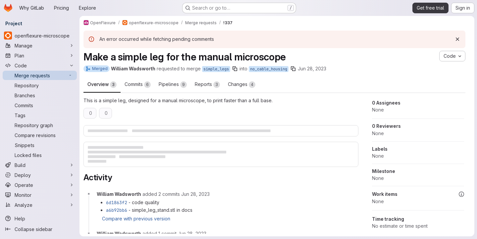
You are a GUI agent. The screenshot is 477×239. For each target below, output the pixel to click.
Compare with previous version (136, 218)
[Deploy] (40, 175)
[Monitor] (40, 194)
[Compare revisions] (40, 135)
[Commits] (40, 105)
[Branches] (40, 95)
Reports (207, 84)
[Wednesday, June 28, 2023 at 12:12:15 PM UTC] (192, 233)
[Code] (40, 65)
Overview (102, 84)
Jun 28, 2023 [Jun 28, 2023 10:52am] (312, 68)
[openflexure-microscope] (40, 35)
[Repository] (40, 85)
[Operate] (40, 185)
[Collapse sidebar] (40, 229)
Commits (138, 84)
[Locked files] (40, 155)
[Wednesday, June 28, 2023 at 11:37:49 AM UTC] (195, 194)
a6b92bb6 (116, 210)
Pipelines (173, 84)
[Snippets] (40, 145)
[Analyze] (40, 204)
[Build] (40, 165)
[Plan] (40, 55)
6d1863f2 (116, 202)
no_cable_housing (268, 69)
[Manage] (40, 45)
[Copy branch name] (235, 69)
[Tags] (40, 115)
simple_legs (216, 69)
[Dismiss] (457, 39)
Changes (241, 84)
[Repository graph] (40, 125)
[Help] (40, 218)
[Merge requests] (40, 75)
